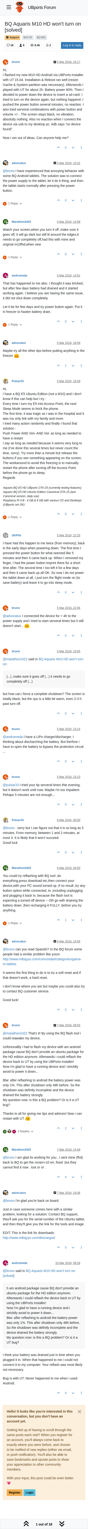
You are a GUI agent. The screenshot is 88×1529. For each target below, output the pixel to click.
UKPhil (16, 535)
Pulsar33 (18, 381)
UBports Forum (42, 7)
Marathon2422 (21, 221)
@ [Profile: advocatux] (12, 616)
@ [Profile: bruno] (9, 171)
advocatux (19, 163)
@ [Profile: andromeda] (13, 737)
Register (14, 1492)
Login (29, 1492)
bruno (16, 62)
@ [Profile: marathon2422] (15, 659)
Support (12, 37)
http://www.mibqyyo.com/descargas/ (29, 1238)
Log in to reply (72, 45)
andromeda (19, 275)
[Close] (79, 1411)
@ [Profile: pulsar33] (11, 785)
